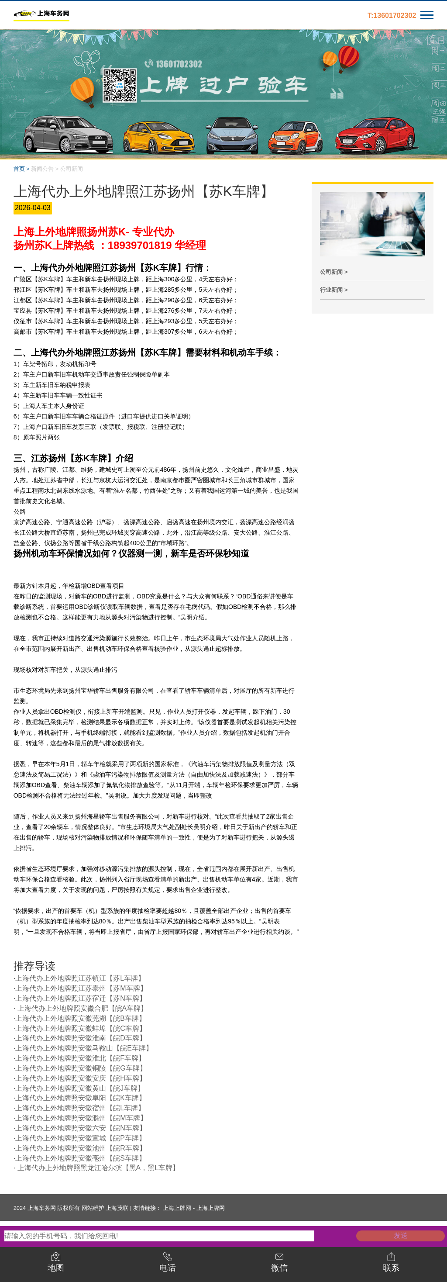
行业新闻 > (333, 290)
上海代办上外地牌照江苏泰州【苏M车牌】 (81, 988)
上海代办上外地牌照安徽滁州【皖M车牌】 (81, 1118)
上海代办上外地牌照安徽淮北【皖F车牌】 (80, 1058)
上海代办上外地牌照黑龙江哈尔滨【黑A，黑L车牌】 (97, 1167)
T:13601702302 (392, 15)
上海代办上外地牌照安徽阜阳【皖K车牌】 (80, 1098)
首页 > (22, 169)
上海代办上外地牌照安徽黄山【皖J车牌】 (79, 1088)
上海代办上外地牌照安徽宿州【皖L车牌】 (80, 1108)
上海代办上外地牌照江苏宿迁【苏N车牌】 (80, 998)
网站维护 (93, 1208)
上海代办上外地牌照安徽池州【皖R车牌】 (80, 1148)
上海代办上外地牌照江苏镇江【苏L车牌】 (80, 978)
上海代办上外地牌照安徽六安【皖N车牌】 (80, 1128)
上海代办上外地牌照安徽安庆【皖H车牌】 (80, 1078)
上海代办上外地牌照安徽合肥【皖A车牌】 (81, 1008)
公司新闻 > (333, 272)
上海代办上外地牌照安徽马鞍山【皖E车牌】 (84, 1048)
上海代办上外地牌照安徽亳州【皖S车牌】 (80, 1158)
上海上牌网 (177, 1208)
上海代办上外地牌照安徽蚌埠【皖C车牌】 (80, 1028)
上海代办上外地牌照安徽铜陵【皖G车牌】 (80, 1068)
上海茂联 (117, 1208)
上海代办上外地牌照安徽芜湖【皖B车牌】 (80, 1018)
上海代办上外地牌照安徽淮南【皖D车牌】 (80, 1038)
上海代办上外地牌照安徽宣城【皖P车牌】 (80, 1138)
